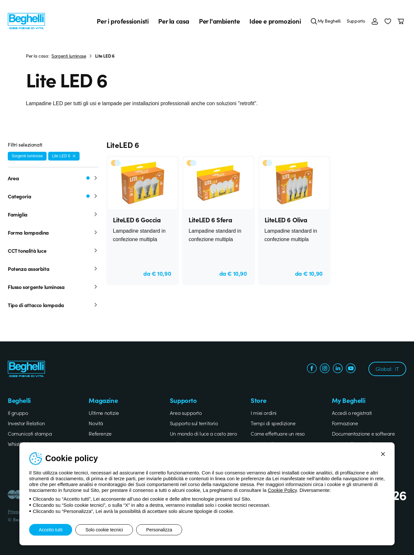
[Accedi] (375, 21)
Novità (96, 423)
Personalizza (159, 529)
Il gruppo (18, 412)
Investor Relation (26, 423)
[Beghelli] (26, 20)
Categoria (53, 196)
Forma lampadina (53, 232)
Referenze (100, 433)
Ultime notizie (104, 412)
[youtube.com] (350, 369)
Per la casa (173, 21)
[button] (388, 21)
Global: (387, 368)
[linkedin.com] (338, 369)
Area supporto (186, 412)
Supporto (356, 20)
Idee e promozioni (275, 21)
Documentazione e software (363, 433)
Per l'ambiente (219, 21)
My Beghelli (329, 20)
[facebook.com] (312, 369)
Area (53, 178)
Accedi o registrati (352, 412)
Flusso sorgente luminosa (53, 286)
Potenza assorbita (53, 268)
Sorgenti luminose (68, 55)
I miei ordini (264, 412)
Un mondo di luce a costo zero (203, 433)
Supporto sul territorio (194, 423)
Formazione (345, 423)
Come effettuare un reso (278, 433)
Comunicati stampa (30, 433)
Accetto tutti (50, 529)
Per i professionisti (122, 21)
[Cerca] (314, 21)
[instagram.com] (325, 369)
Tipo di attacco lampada (53, 304)
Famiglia (53, 214)
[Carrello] (402, 21)
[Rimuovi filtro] (74, 156)
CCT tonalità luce (53, 250)
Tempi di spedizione (273, 423)
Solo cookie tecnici (104, 529)
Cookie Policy (282, 490)
